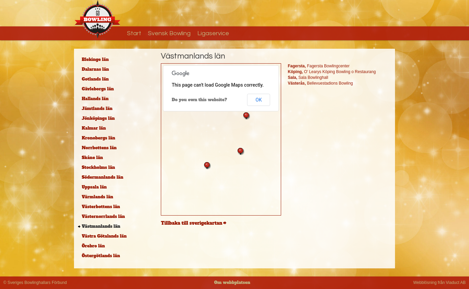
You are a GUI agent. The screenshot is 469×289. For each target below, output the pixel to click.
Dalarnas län (95, 69)
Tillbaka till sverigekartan (191, 223)
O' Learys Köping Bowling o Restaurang (332, 71)
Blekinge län (95, 59)
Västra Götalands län (104, 236)
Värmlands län (97, 197)
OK (258, 100)
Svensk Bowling (169, 33)
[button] (207, 165)
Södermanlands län (102, 177)
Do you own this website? (199, 100)
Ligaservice (213, 33)
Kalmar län (94, 128)
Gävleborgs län (98, 89)
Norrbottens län (99, 148)
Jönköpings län (98, 118)
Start (134, 33)
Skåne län (92, 157)
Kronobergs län (98, 138)
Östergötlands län (101, 256)
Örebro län (93, 246)
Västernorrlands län (103, 216)
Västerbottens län (101, 206)
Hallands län (95, 99)
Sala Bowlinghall (308, 77)
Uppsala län (94, 187)
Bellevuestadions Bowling (320, 83)
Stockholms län (98, 167)
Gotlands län (95, 79)
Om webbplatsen (232, 282)
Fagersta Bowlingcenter (319, 66)
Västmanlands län (101, 226)
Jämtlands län (97, 108)
